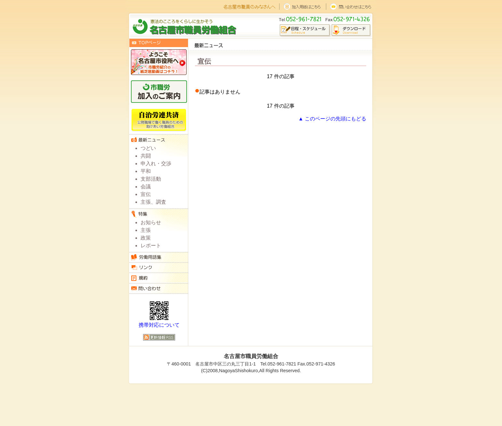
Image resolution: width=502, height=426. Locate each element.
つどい (148, 148)
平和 (146, 171)
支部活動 (151, 179)
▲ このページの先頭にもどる (332, 118)
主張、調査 (153, 202)
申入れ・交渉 (156, 163)
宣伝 (146, 194)
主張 (146, 230)
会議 (146, 186)
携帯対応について (159, 325)
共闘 (146, 156)
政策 (146, 238)
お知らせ (151, 222)
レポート (151, 245)
